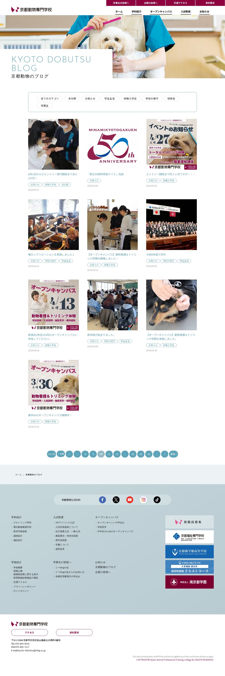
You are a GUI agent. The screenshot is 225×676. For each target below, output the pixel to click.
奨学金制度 (61, 541)
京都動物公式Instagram (143, 500)
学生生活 (110, 98)
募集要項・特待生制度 (66, 537)
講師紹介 (17, 537)
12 (117, 455)
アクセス (29, 633)
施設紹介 (17, 541)
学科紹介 (136, 12)
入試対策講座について (66, 528)
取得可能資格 (20, 532)
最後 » (174, 455)
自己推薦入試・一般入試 (67, 532)
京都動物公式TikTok (157, 500)
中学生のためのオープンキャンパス (115, 532)
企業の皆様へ (150, 3)
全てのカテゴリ (50, 98)
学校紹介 (16, 563)
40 (149, 455)
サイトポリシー (21, 592)
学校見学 (101, 528)
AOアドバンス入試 (64, 523)
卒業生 (45, 106)
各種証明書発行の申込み (67, 577)
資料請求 (210, 3)
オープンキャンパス (161, 12)
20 (133, 455)
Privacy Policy (183, 657)
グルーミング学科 (22, 523)
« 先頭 (61, 454)
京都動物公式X (116, 500)
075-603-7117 (22, 648)
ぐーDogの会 (62, 568)
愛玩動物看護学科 (22, 528)
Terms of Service (201, 657)
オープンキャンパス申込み (110, 523)
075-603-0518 (22, 644)
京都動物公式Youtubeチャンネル (129, 500)
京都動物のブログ (105, 568)
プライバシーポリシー (24, 587)
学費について (62, 545)
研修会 (173, 98)
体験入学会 (131, 98)
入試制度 (186, 12)
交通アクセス (180, 3)
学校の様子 (153, 98)
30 (141, 455)
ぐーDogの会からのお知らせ (69, 573)
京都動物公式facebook (102, 500)
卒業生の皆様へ (121, 3)
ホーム (119, 12)
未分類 (72, 98)
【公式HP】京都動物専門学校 (28, 13)
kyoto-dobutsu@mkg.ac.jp (32, 651)
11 (109, 455)
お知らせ (204, 12)
